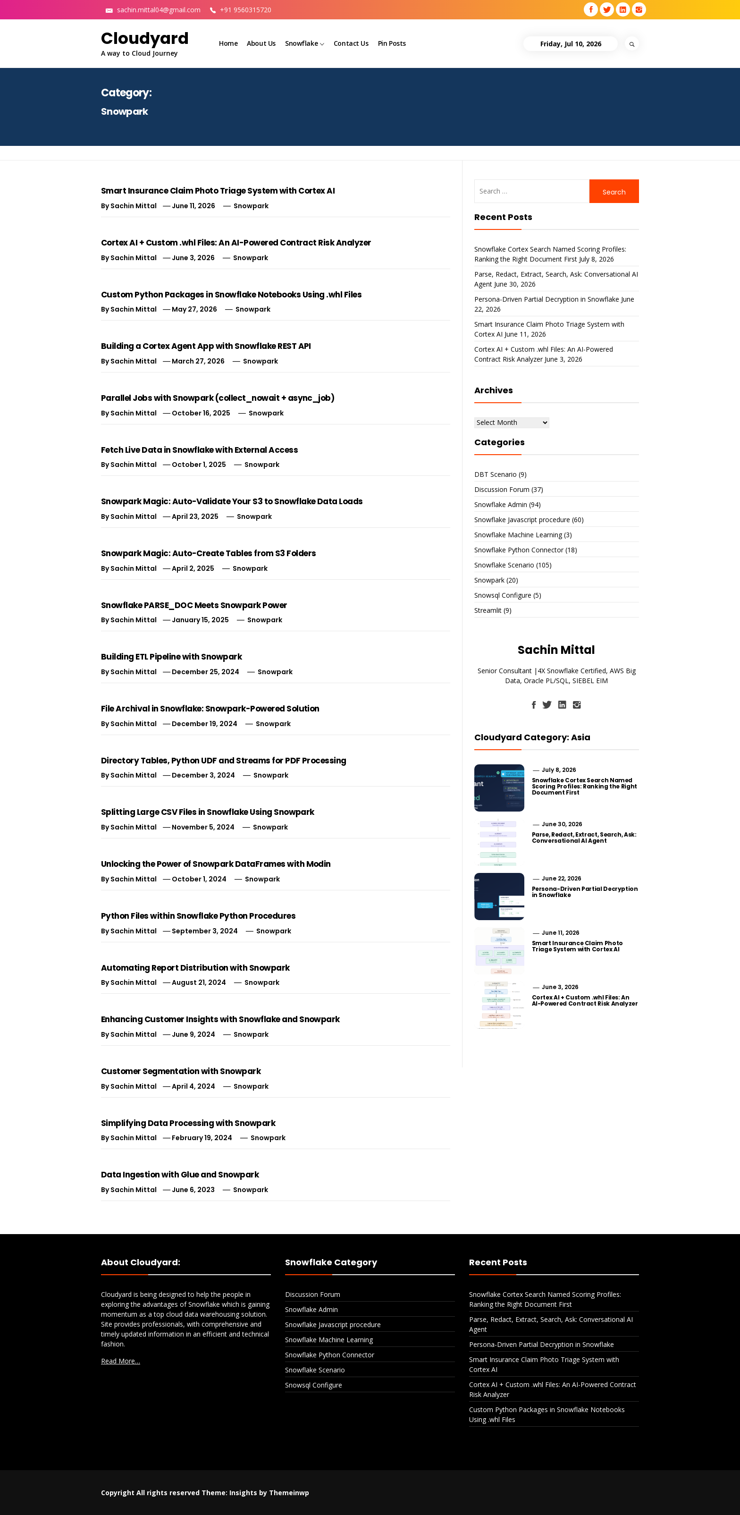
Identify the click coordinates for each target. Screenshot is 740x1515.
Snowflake (304, 44)
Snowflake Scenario (504, 564)
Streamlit (488, 610)
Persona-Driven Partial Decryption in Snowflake (546, 299)
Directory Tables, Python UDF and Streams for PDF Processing (223, 760)
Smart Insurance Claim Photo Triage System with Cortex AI (218, 190)
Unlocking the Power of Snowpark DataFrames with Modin (216, 864)
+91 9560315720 (240, 9)
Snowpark (251, 206)
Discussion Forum (502, 489)
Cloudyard (145, 38)
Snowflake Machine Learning (518, 534)
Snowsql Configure (502, 595)
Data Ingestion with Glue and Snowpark (180, 1174)
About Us (261, 43)
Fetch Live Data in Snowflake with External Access (199, 450)
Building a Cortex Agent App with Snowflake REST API (206, 346)
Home (228, 43)
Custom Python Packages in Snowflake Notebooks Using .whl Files (231, 294)
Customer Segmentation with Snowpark (181, 1071)
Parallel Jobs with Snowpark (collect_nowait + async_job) (217, 398)
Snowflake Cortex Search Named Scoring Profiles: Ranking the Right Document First (584, 786)
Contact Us (351, 43)
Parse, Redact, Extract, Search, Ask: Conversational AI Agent (584, 837)
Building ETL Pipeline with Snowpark (171, 656)
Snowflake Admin (500, 504)
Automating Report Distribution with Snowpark (195, 967)
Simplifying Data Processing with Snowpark (188, 1123)
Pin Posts (392, 43)
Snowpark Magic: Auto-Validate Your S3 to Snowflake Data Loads (232, 501)
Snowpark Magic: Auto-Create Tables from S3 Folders (208, 553)
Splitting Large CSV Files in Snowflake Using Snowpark (207, 812)
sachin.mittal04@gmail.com (153, 9)
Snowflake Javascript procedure (522, 519)
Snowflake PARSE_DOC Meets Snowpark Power (194, 605)
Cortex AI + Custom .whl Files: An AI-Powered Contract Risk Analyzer (236, 242)
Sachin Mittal (133, 206)
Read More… (120, 1360)
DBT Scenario (495, 474)
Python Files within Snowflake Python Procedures (198, 916)
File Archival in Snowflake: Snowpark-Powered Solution (210, 708)
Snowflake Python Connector (518, 549)
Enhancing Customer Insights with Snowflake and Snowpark (220, 1019)
